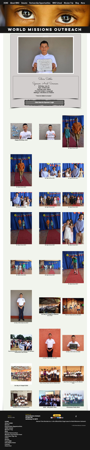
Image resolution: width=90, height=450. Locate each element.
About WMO (9, 423)
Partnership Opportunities (13, 426)
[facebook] (76, 416)
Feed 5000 (8, 441)
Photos (7, 439)
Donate (7, 425)
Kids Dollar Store (10, 442)
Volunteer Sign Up (11, 436)
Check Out (8, 446)
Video (7, 438)
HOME (7, 421)
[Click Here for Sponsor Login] (44, 102)
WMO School (9, 428)
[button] (57, 416)
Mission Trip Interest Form (13, 434)
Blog (6, 431)
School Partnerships (11, 433)
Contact (7, 444)
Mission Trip (9, 429)
